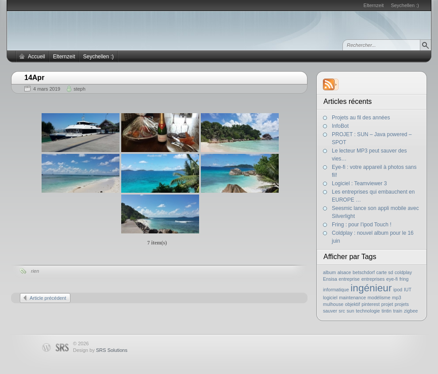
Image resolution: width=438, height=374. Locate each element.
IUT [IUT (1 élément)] (407, 289)
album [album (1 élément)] (329, 272)
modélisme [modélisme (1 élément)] (379, 297)
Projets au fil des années (361, 117)
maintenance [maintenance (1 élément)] (352, 297)
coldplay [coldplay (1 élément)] (403, 272)
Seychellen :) (405, 5)
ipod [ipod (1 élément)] (397, 289)
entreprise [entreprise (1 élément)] (349, 279)
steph (79, 89)
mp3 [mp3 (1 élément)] (396, 297)
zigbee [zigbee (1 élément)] (411, 310)
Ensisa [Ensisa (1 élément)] (330, 279)
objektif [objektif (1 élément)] (352, 304)
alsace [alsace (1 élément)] (344, 272)
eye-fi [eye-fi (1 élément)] (392, 279)
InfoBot (340, 126)
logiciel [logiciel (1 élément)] (330, 297)
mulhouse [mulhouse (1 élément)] (333, 304)
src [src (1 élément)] (342, 310)
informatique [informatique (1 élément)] (336, 289)
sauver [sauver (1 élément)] (330, 310)
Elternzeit (374, 5)
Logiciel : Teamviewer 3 (359, 183)
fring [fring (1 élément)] (404, 279)
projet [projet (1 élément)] (387, 304)
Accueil (36, 56)
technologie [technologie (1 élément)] (368, 310)
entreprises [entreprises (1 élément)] (373, 279)
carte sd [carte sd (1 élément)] (384, 272)
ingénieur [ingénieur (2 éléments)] (371, 288)
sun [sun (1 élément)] (350, 310)
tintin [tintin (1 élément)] (386, 310)
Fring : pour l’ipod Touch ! (362, 224)
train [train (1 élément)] (398, 310)
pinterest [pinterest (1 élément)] (370, 304)
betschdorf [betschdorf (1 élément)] (364, 272)
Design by (100, 350)
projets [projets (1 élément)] (402, 304)
